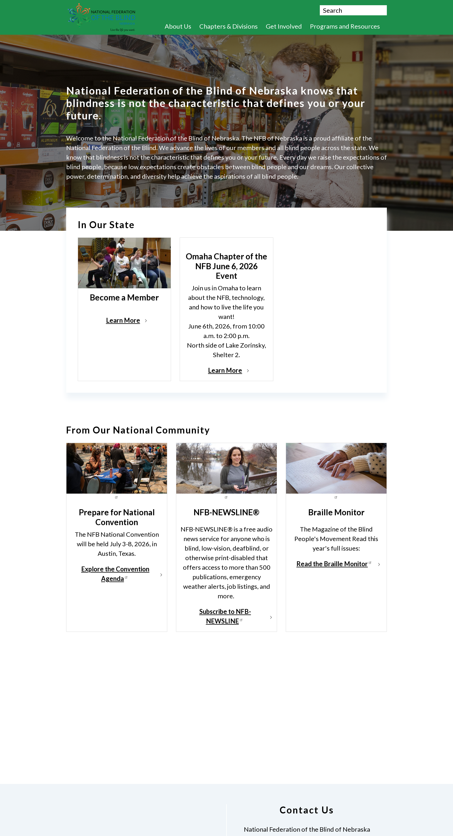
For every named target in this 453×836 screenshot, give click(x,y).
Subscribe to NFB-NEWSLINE (225, 616)
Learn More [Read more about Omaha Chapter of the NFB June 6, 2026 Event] (225, 370)
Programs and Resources (347, 26)
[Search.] (353, 10)
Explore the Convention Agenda (115, 573)
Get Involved (286, 26)
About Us (181, 26)
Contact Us (294, 10)
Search (382, 11)
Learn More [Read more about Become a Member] (123, 320)
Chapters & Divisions (231, 26)
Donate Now (247, 10)
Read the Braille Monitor (334, 564)
